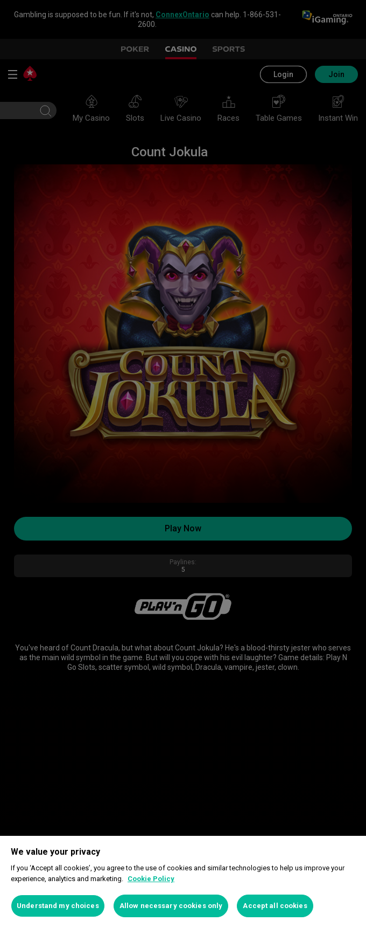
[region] (183, 882)
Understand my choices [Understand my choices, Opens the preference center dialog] (58, 906)
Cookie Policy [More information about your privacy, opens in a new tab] (151, 879)
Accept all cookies (275, 906)
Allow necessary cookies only (171, 906)
